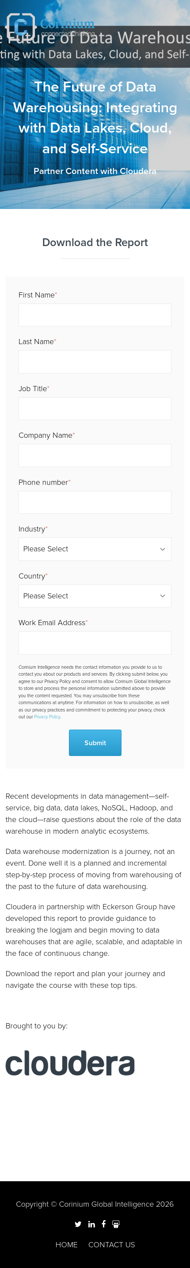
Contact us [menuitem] (111, 1244)
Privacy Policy (47, 717)
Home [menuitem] (67, 1244)
